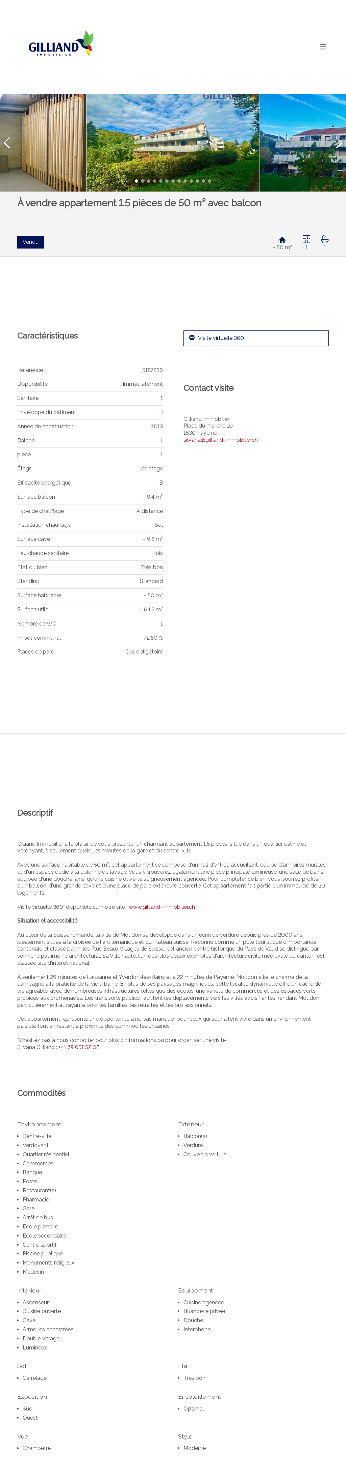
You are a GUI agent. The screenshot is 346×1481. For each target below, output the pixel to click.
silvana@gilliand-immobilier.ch (220, 440)
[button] (7, 143)
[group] (173, 143)
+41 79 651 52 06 (79, 1047)
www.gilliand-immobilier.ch (162, 907)
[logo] (59, 47)
